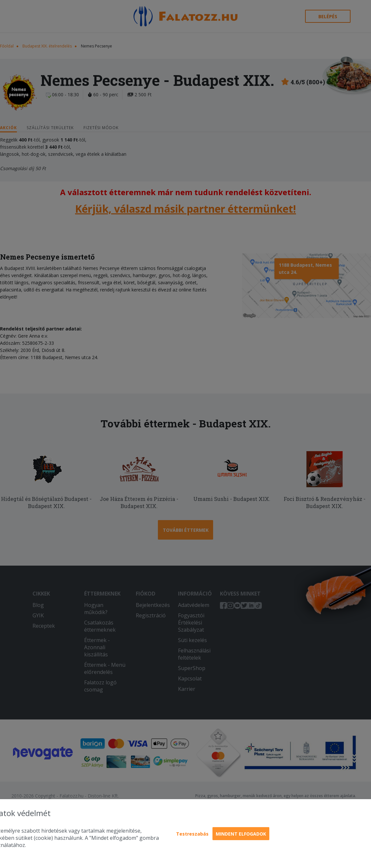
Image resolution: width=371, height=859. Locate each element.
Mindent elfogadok (241, 834)
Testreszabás (192, 834)
